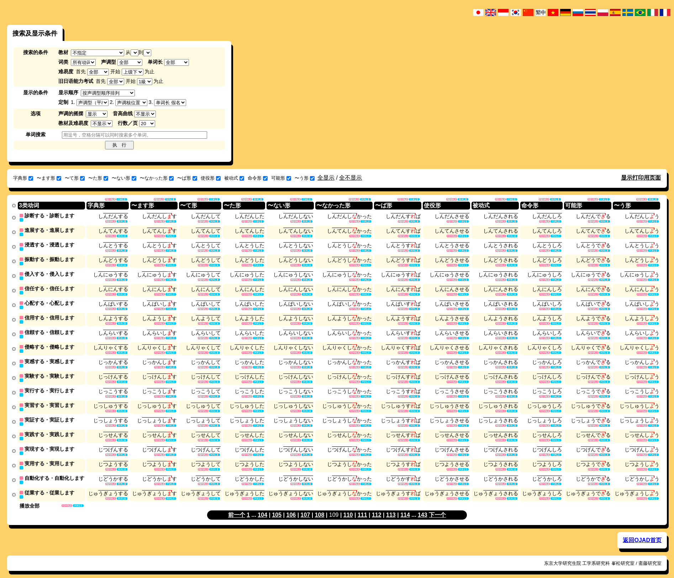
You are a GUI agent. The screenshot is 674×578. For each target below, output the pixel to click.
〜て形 (75, 178)
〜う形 (305, 178)
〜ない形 (124, 178)
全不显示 (350, 178)
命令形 (258, 178)
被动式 (234, 178)
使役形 (211, 178)
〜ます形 (49, 178)
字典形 (23, 178)
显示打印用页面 (641, 178)
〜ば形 (187, 178)
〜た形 (98, 178)
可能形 (281, 178)
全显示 (326, 178)
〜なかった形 (157, 178)
